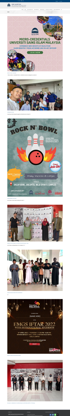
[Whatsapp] (55, 415)
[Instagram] (53, 415)
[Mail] (58, 415)
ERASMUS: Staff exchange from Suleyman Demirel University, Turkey (17, 243)
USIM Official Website (31, 414)
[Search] (61, 9)
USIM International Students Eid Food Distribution (14, 292)
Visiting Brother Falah (10, 112)
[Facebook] (50, 415)
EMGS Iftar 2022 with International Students (14, 355)
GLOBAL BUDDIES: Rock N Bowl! (11, 198)
